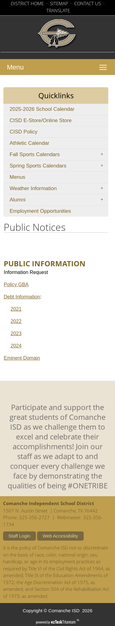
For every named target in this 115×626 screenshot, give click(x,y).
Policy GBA (16, 284)
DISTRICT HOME (27, 3)
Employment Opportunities (50, 212)
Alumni (58, 200)
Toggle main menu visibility (104, 64)
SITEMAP (59, 3)
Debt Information (22, 296)
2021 (15, 309)
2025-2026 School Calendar (54, 110)
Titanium (64, 622)
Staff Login (19, 535)
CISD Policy (33, 133)
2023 (15, 333)
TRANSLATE (58, 10)
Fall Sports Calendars (58, 154)
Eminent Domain (22, 358)
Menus (17, 177)
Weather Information (58, 188)
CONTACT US (87, 3)
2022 (15, 321)
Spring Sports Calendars (58, 166)
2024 (15, 345)
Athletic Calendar (39, 144)
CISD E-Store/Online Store (50, 121)
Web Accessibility (60, 535)
